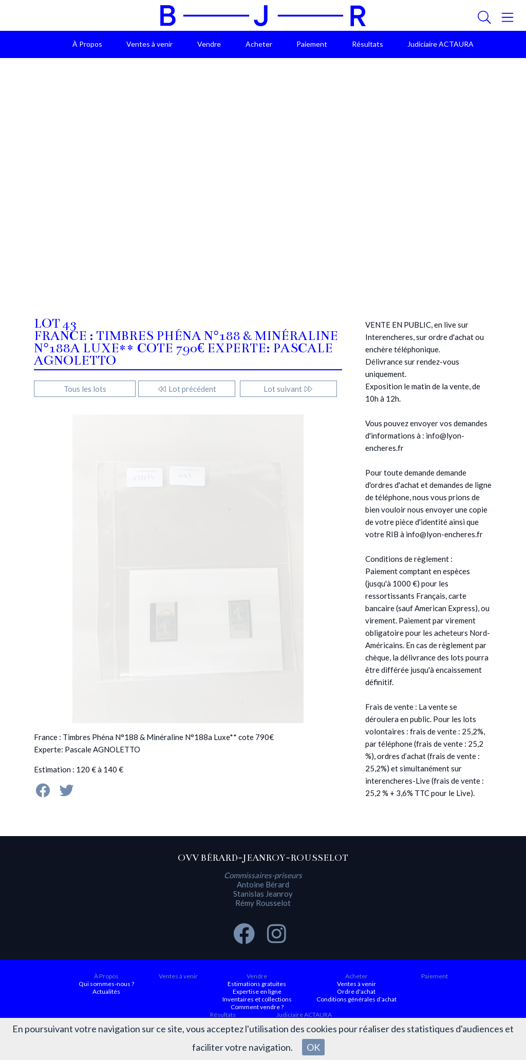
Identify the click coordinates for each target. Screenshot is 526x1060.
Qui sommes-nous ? (106, 984)
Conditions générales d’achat (356, 999)
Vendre (209, 44)
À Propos (87, 44)
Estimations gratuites (257, 984)
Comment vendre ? (257, 1007)
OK (313, 1047)
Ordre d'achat (356, 991)
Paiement (311, 44)
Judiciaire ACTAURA (440, 44)
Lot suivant (288, 388)
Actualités (106, 991)
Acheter (259, 44)
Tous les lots (85, 388)
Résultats (367, 44)
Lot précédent (186, 388)
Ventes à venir (149, 44)
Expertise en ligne (257, 991)
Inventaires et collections (257, 999)
